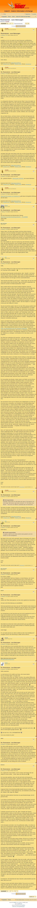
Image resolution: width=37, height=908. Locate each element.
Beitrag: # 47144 (4, 194)
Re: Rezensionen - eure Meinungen (10, 72)
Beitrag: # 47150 (4, 229)
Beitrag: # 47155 (4, 574)
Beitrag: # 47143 (4, 176)
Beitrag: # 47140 (4, 73)
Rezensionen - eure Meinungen (11, 20)
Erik (6, 257)
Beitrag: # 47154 (4, 527)
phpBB (15, 902)
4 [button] (21, 26)
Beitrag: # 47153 (4, 496)
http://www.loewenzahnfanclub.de (7, 659)
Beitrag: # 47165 (4, 744)
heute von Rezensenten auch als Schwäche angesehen (14, 328)
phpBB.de (23, 905)
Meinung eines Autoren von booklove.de (10, 196)
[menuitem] (4, 14)
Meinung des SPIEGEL (17, 178)
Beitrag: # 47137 (4, 35)
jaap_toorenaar (4, 223)
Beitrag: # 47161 (4, 596)
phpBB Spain (20, 903)
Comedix (7, 21)
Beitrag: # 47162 (4, 644)
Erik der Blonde (22, 565)
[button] (25, 26)
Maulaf (6, 205)
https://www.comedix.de (16, 62)
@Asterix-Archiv (6, 64)
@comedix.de (28, 64)
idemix (6, 662)
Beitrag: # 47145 (4, 211)
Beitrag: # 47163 (4, 669)
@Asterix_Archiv (18, 64)
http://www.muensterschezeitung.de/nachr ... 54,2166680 (14, 217)
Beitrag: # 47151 (4, 263)
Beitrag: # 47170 (4, 770)
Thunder (6, 637)
